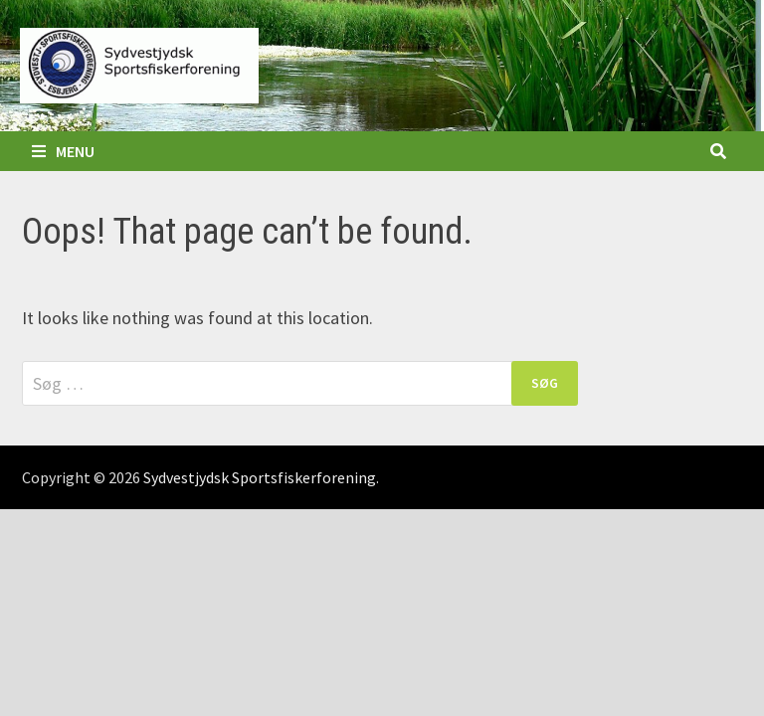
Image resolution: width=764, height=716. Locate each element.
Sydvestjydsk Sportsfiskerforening (259, 477)
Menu (63, 151)
